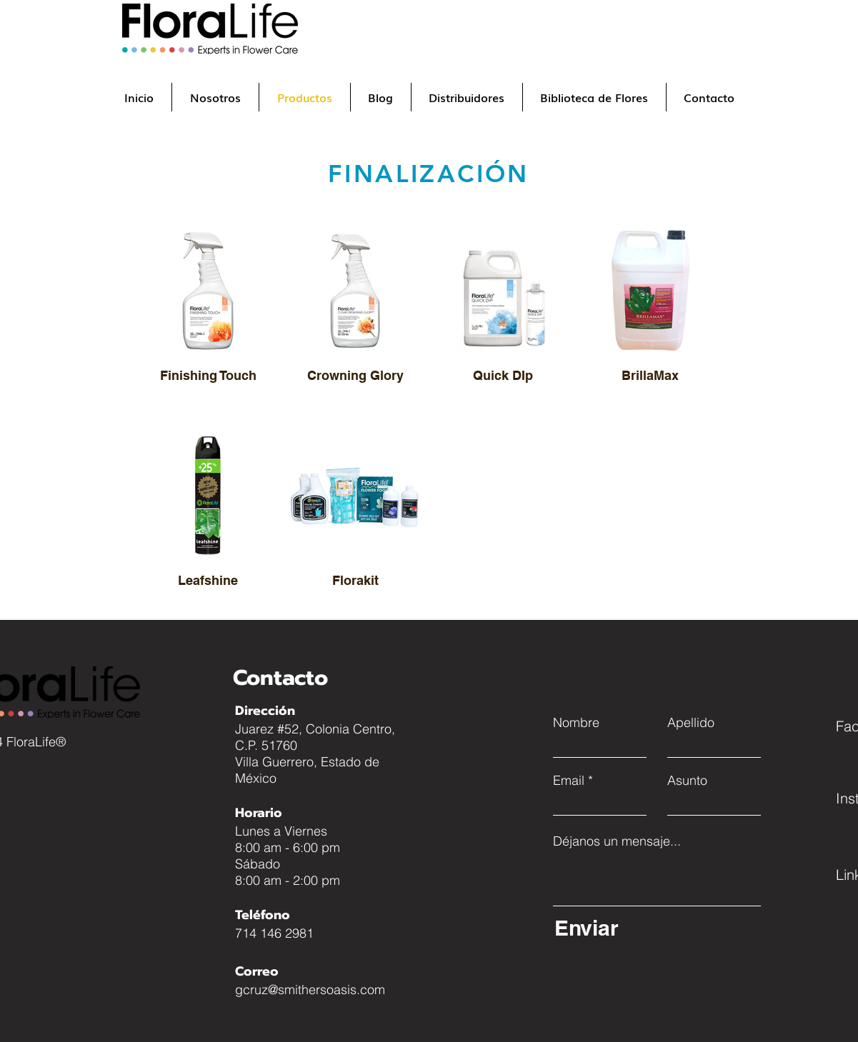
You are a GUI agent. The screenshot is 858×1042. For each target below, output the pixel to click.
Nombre (576, 722)
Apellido (690, 722)
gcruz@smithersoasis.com (310, 989)
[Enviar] (654, 928)
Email (568, 780)
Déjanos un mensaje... (617, 841)
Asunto (687, 780)
